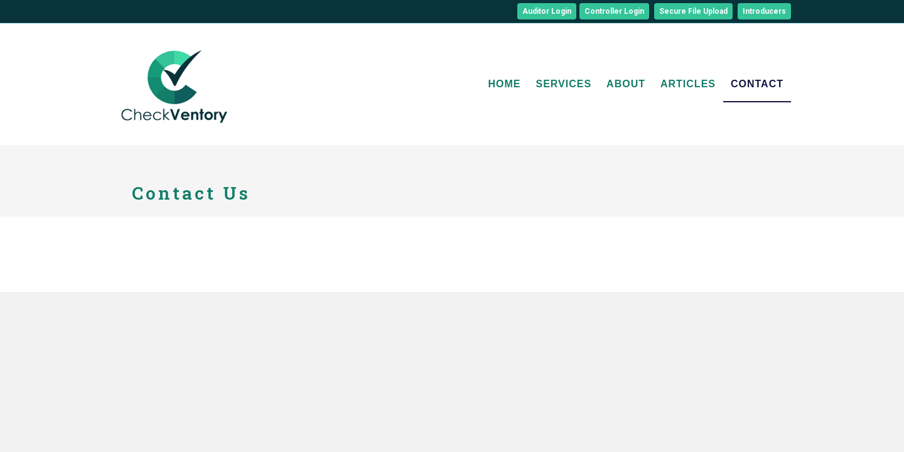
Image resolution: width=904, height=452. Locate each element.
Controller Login (614, 11)
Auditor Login (546, 11)
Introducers (764, 11)
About (625, 83)
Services (563, 83)
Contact (757, 83)
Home (504, 83)
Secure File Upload (693, 11)
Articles (688, 83)
